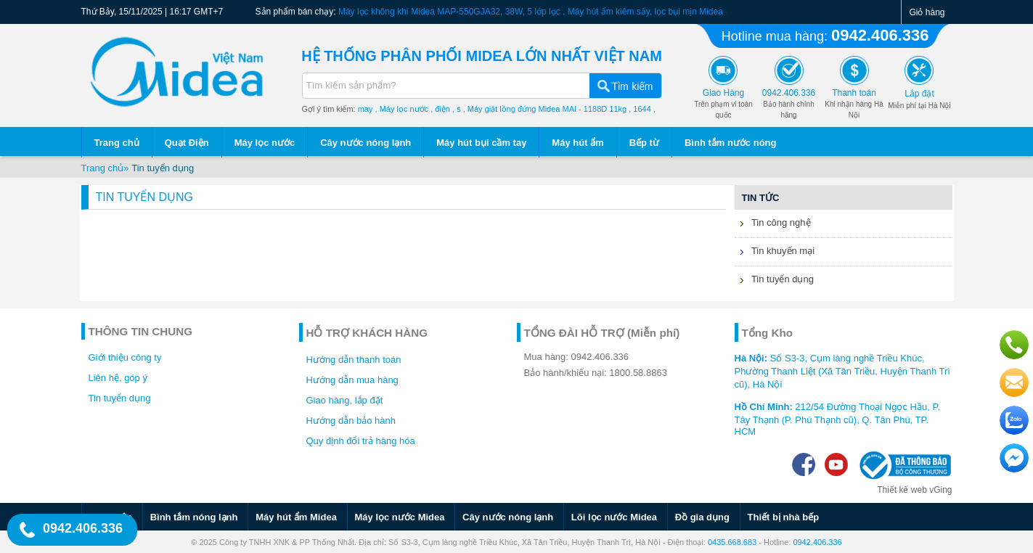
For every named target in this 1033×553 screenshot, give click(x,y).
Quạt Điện (187, 142)
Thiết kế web (902, 490)
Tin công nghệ (773, 224)
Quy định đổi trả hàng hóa (360, 440)
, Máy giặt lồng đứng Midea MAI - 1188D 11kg (544, 109)
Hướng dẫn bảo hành (351, 420)
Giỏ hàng (926, 12)
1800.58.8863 (638, 372)
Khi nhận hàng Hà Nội (854, 104)
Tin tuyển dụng (162, 168)
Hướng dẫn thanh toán (353, 359)
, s (456, 109)
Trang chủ (116, 142)
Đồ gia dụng (702, 517)
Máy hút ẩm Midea (296, 517)
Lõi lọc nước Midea (614, 517)
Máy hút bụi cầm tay (481, 142)
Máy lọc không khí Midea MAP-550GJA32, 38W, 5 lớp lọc (449, 12)
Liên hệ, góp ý (118, 377)
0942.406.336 (880, 35)
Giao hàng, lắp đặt (344, 400)
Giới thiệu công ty (125, 357)
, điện (440, 109)
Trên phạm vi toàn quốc (723, 104)
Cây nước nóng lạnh (365, 142)
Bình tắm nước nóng (731, 142)
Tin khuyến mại (775, 252)
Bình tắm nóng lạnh (194, 517)
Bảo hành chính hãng (788, 104)
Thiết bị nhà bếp (784, 517)
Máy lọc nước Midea (400, 517)
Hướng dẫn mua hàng (352, 379)
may (365, 109)
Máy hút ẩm (577, 142)
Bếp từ (644, 142)
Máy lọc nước (264, 142)
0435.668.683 (732, 542)
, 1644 (640, 109)
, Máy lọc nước (402, 109)
